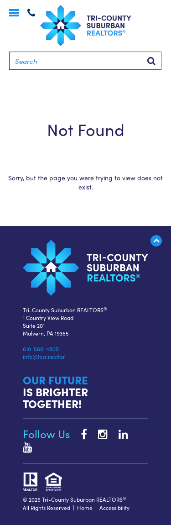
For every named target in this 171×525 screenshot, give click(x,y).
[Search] (85, 61)
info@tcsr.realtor (44, 356)
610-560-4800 (41, 348)
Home (85, 507)
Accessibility (114, 507)
